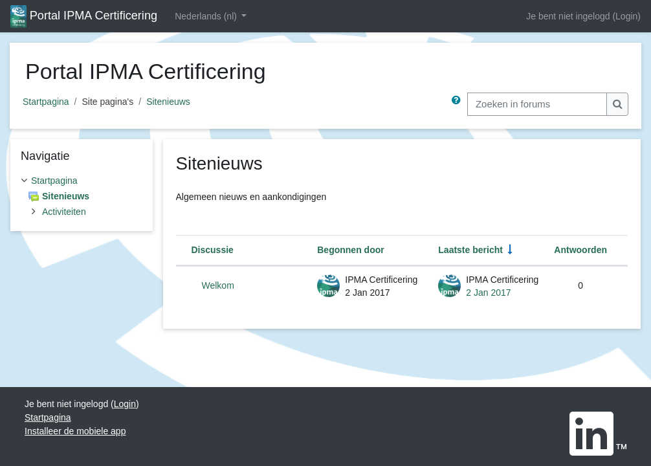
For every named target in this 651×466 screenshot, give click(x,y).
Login (626, 16)
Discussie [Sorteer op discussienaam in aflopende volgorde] (213, 250)
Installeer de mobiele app (75, 431)
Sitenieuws (168, 101)
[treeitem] (81, 196)
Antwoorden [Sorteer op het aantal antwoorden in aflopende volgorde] (580, 250)
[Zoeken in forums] (537, 104)
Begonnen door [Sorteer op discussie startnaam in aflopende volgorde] (350, 250)
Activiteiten (64, 211)
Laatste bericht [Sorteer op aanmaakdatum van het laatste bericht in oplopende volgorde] (470, 250)
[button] (458, 104)
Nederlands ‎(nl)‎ (207, 16)
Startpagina (46, 101)
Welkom (218, 285)
